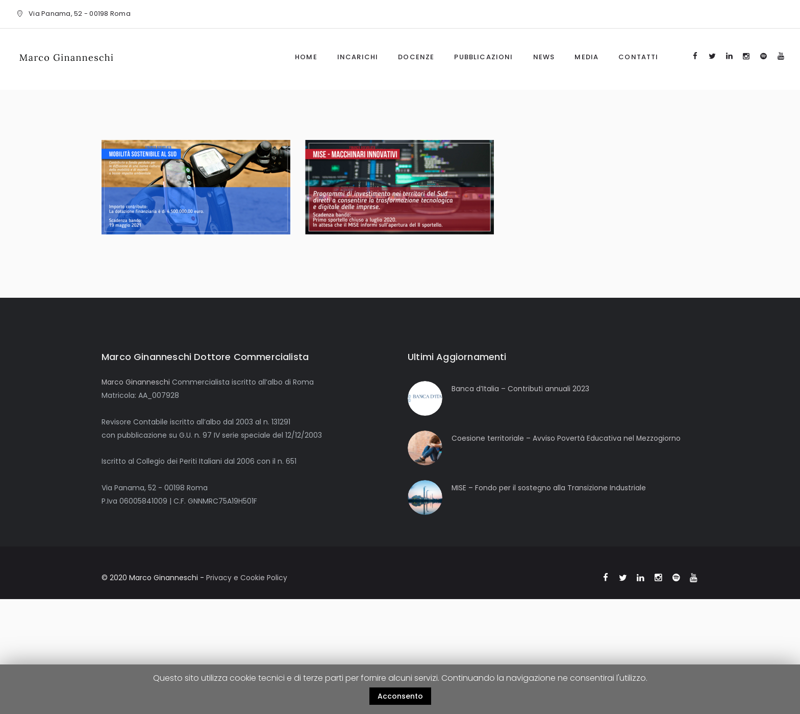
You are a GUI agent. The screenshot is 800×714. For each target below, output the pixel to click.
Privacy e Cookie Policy (246, 578)
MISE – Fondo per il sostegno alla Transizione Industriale (549, 488)
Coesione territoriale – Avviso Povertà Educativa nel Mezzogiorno (567, 438)
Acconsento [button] (400, 696)
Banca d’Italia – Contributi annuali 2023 (521, 389)
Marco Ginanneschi (136, 382)
